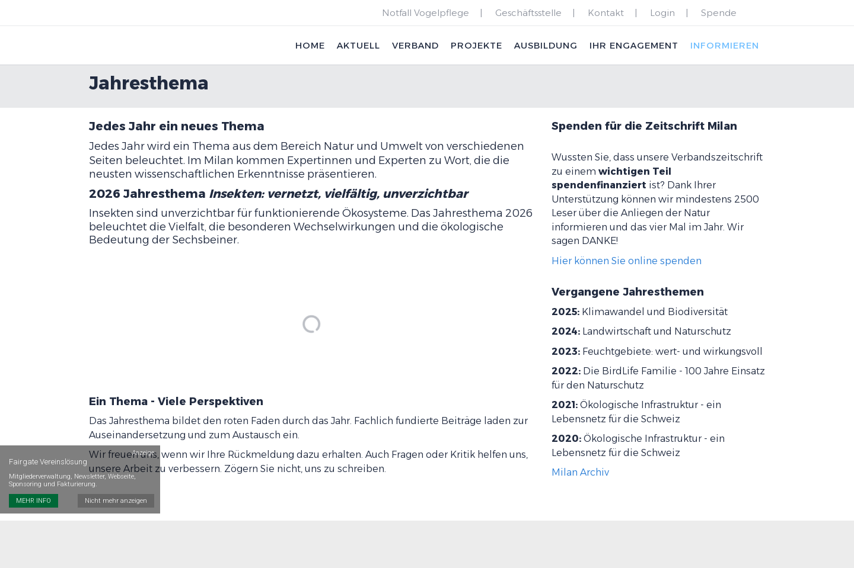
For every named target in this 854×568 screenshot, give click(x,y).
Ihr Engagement (633, 45)
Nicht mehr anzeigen (116, 498)
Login (662, 12)
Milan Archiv (580, 474)
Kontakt (606, 12)
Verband (414, 45)
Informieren (724, 45)
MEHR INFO (33, 498)
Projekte (475, 45)
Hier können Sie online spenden (627, 262)
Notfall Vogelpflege (425, 12)
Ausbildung (544, 45)
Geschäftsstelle (528, 12)
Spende (719, 12)
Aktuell (357, 45)
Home (309, 45)
